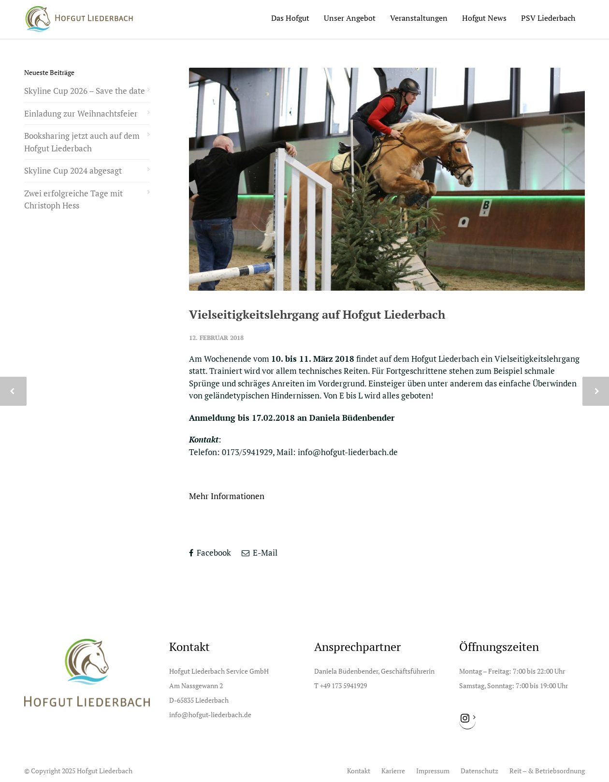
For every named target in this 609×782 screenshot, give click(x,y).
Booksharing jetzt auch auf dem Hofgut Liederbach (82, 142)
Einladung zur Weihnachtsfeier (81, 113)
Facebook (210, 552)
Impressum (433, 770)
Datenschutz (479, 770)
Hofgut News (484, 18)
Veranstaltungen (419, 18)
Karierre (393, 770)
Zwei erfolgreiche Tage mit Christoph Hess (73, 199)
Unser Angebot (350, 18)
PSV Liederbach (548, 18)
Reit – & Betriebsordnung (547, 770)
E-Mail (259, 552)
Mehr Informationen (226, 496)
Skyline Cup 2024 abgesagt (73, 170)
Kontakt (358, 770)
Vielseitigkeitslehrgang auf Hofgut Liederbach (317, 314)
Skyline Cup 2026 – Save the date (84, 90)
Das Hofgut (290, 18)
